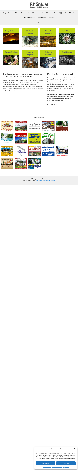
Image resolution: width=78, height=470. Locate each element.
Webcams (51, 18)
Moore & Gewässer (33, 13)
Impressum (66, 467)
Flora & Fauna (42, 18)
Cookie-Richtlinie (47, 467)
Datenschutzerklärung (57, 467)
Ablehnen (66, 463)
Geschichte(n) (58, 13)
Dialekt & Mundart (70, 13)
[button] (75, 449)
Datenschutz (46, 181)
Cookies (53, 181)
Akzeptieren (45, 463)
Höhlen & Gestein (20, 13)
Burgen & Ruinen (46, 13)
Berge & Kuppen (7, 13)
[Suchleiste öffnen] (39, 22)
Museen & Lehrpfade (29, 18)
